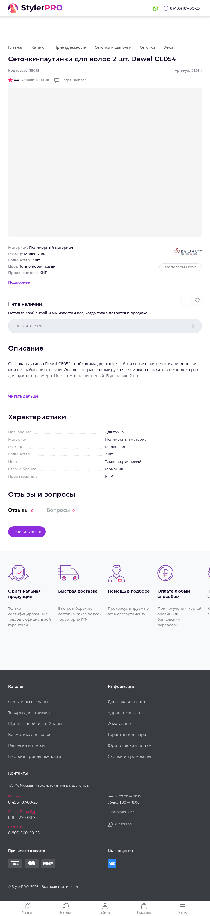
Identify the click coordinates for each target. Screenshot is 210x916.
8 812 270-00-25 (23, 817)
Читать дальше (23, 396)
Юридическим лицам (129, 745)
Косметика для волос (29, 734)
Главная (28, 912)
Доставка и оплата (126, 701)
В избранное (197, 300)
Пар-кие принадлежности (34, 756)
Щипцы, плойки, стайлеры (35, 723)
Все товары (181, 267)
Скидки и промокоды (129, 756)
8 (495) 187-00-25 (185, 8)
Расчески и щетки (26, 745)
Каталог (66, 912)
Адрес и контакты (126, 712)
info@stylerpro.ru (122, 812)
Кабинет (105, 912)
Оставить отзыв (35, 80)
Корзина (144, 912)
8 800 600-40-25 (24, 832)
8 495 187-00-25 (23, 802)
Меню (182, 912)
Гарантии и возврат (128, 734)
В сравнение (186, 300)
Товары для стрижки (29, 712)
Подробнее (19, 282)
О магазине (119, 723)
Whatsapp (155, 8)
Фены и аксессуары (28, 701)
